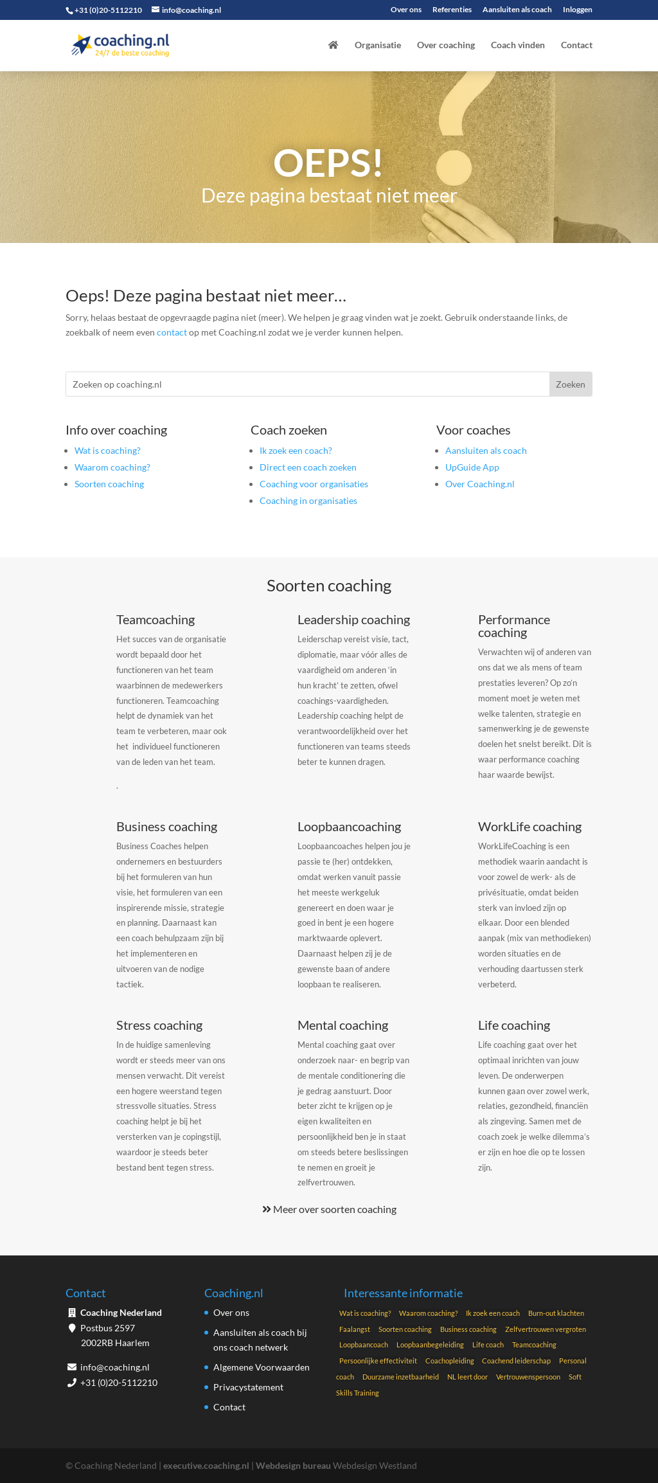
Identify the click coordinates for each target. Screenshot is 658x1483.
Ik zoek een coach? (296, 450)
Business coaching (166, 826)
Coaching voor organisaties (314, 483)
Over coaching (446, 45)
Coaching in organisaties (308, 500)
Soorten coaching (109, 483)
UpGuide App (472, 467)
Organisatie (378, 45)
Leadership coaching (354, 619)
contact (172, 332)
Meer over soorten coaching (329, 1209)
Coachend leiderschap (516, 1360)
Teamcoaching (155, 619)
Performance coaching (514, 625)
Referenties (452, 10)
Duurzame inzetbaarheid (400, 1376)
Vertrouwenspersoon (528, 1376)
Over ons (406, 10)
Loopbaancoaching (349, 826)
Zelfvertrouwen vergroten (545, 1329)
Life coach (488, 1344)
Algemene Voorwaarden (261, 1367)
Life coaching (514, 1024)
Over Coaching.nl (480, 483)
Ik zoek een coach (493, 1313)
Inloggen (577, 10)
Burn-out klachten (556, 1313)
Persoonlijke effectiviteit (378, 1360)
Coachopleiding (450, 1360)
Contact (576, 45)
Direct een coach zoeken (308, 467)
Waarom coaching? (112, 467)
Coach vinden (518, 45)
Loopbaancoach (363, 1344)
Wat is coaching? (108, 450)
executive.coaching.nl (206, 1465)
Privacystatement (248, 1386)
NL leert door (467, 1376)
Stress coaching (159, 1024)
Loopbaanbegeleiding (430, 1344)
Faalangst (354, 1329)
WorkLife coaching (530, 826)
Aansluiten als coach (517, 10)
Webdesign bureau (293, 1465)
